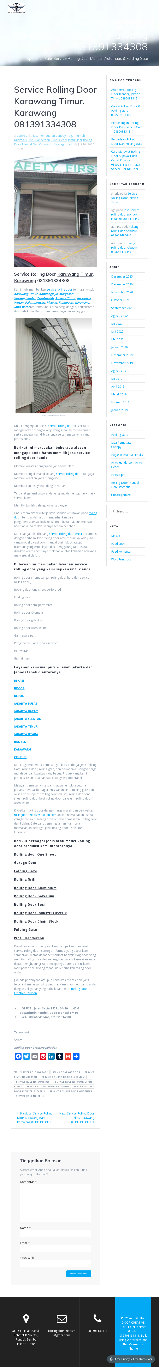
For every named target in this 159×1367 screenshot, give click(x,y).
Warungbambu (24, 298)
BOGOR (19, 688)
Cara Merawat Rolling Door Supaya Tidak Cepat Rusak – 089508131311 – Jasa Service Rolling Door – (126, 160)
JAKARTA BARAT (26, 711)
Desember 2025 (122, 276)
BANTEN (20, 742)
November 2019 (122, 363)
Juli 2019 (116, 379)
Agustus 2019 (120, 371)
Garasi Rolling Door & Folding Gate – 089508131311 (125, 110)
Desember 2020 (122, 284)
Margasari (66, 294)
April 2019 (117, 386)
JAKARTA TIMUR (25, 726)
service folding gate (34, 1072)
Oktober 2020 (120, 300)
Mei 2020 (117, 339)
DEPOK (19, 696)
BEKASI (19, 680)
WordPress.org (121, 559)
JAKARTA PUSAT (26, 703)
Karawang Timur (25, 294)
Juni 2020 (117, 331)
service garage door (66, 1072)
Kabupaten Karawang (74, 302)
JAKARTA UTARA (26, 734)
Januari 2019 (119, 410)
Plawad (52, 302)
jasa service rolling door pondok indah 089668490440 (125, 214)
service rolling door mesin (66, 534)
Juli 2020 (116, 324)
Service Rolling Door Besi (33, 1081)
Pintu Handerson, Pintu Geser (47, 140)
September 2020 (122, 308)
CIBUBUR (20, 757)
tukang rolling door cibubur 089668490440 (125, 231)
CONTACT (126, 8)
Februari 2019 (120, 402)
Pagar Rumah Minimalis (127, 455)
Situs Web (27, 1258)
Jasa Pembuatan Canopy (49, 136)
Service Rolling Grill (30, 1095)
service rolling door (59, 289)
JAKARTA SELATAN (27, 719)
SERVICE (145, 8)
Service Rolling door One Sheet (71, 1091)
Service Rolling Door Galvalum (48, 1086)
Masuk (115, 536)
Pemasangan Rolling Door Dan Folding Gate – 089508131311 (126, 127)
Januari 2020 (119, 347)
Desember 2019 (122, 355)
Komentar (28, 1182)
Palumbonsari (35, 302)
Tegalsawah (45, 298)
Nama (25, 1228)
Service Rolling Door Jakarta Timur (124, 198)
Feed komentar (121, 551)
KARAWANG (22, 749)
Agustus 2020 (120, 316)
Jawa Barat (21, 307)
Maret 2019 (119, 394)
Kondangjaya (48, 294)
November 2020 (122, 292)
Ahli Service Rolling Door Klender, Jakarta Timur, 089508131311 (126, 94)
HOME (108, 8)
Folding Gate (119, 435)
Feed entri (118, 544)
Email (25, 1243)
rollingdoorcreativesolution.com (35, 815)
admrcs (22, 136)
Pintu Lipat (75, 140)
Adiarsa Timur (65, 298)
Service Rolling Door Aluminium (63, 1076)
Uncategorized (62, 144)
